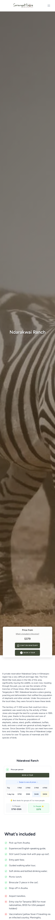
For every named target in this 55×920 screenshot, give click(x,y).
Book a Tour (27, 652)
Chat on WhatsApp (27, 645)
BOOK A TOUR (27, 775)
